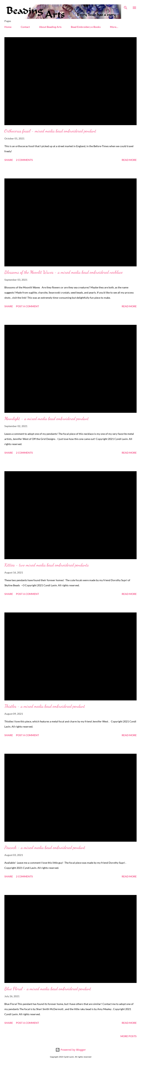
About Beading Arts (50, 26)
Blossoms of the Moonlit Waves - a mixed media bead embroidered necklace (63, 272)
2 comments (24, 159)
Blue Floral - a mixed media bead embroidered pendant (47, 988)
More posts (128, 1036)
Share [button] (8, 159)
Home (7, 26)
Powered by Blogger (70, 1049)
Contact (25, 26)
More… (114, 26)
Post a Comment (27, 306)
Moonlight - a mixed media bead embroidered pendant (46, 418)
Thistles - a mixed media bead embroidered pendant (44, 706)
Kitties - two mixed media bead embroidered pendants (46, 565)
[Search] (125, 6)
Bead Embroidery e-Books (86, 26)
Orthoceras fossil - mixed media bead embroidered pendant (50, 131)
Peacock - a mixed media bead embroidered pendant (44, 847)
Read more (129, 159)
